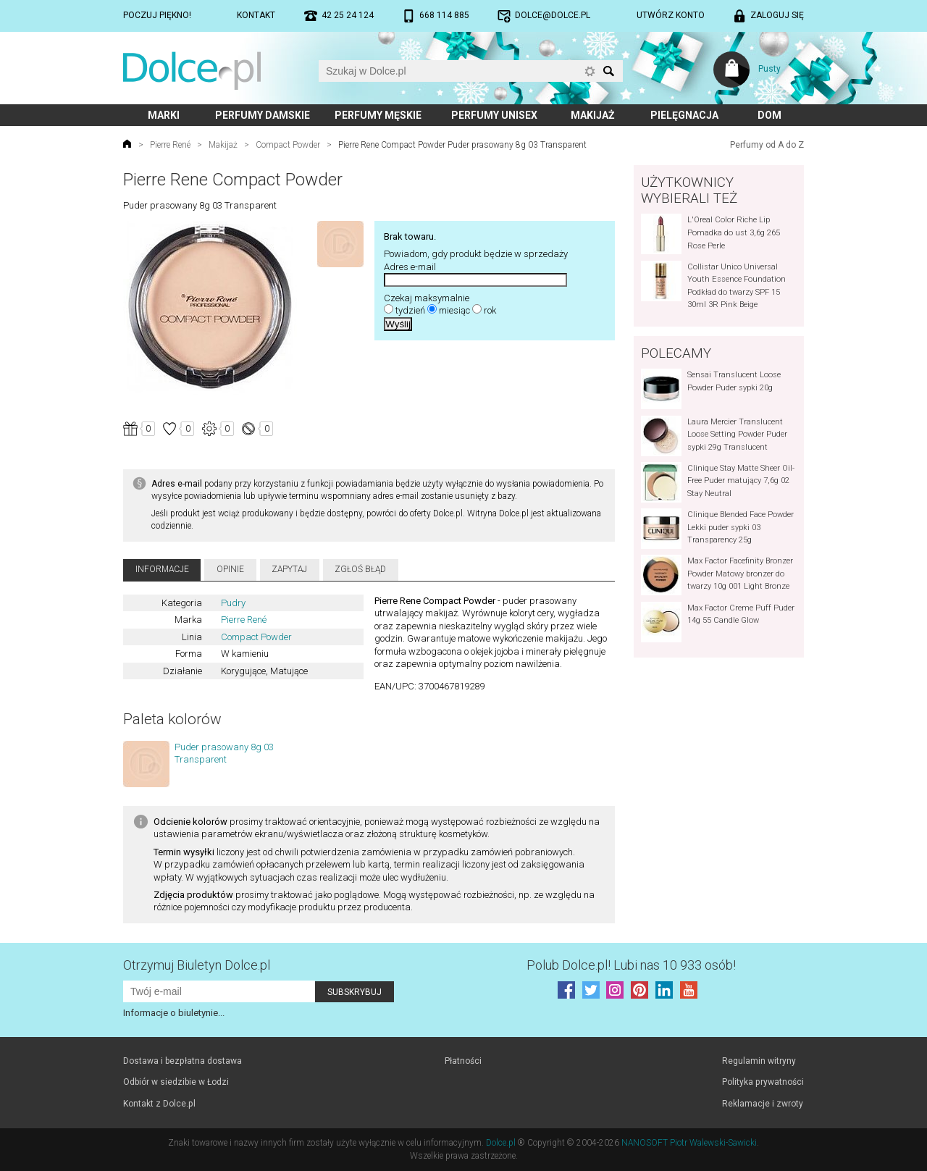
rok (490, 310)
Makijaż (593, 115)
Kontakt (256, 15)
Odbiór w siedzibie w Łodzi (176, 1082)
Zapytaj (289, 569)
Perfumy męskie (378, 115)
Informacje (162, 569)
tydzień (410, 310)
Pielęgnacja (684, 115)
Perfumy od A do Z (767, 145)
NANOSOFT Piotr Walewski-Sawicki (689, 1143)
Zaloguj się (777, 15)
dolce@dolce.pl (552, 15)
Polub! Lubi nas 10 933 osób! (631, 965)
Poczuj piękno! (157, 15)
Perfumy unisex (494, 115)
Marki (164, 115)
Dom (769, 115)
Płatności (463, 1061)
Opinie (230, 569)
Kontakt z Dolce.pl (159, 1104)
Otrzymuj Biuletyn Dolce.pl (196, 965)
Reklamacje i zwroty (762, 1104)
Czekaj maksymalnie (426, 298)
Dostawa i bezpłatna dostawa (182, 1061)
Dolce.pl (501, 1143)
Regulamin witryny (759, 1061)
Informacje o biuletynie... (174, 1012)
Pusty (769, 69)
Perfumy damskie (262, 115)
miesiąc (454, 310)
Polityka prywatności (763, 1082)
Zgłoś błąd (360, 569)
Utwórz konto (671, 15)
